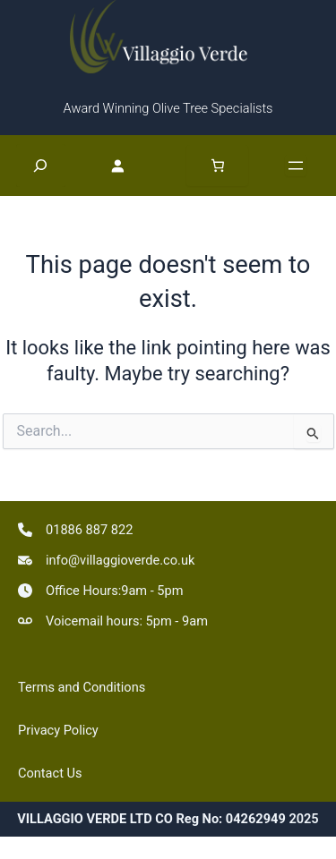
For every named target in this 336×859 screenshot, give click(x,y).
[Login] (126, 165)
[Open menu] (295, 165)
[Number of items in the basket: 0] (217, 165)
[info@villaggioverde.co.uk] (106, 560)
